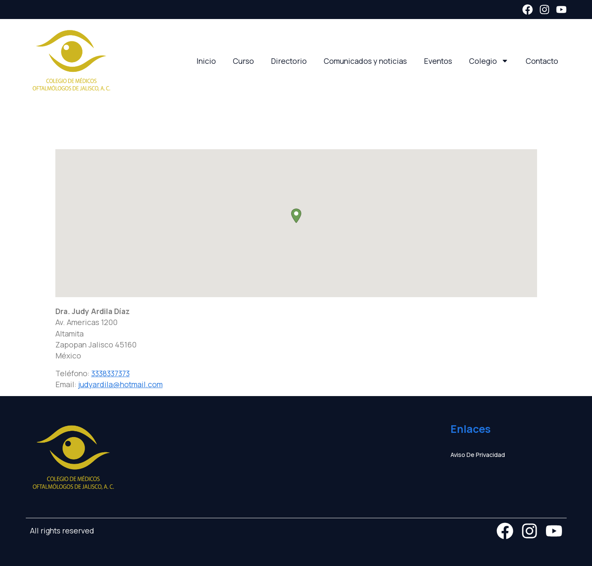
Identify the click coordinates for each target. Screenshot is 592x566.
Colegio (489, 61)
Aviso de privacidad (477, 455)
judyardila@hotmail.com (120, 384)
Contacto (542, 61)
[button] (296, 215)
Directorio (289, 61)
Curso (243, 61)
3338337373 (110, 373)
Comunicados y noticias (365, 61)
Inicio (206, 61)
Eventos (438, 61)
